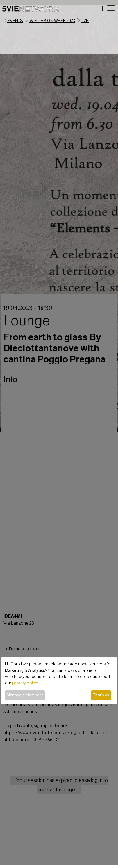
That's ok (100, 695)
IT (101, 8)
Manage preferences (25, 695)
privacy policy (25, 683)
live (85, 20)
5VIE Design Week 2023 (52, 20)
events (15, 20)
